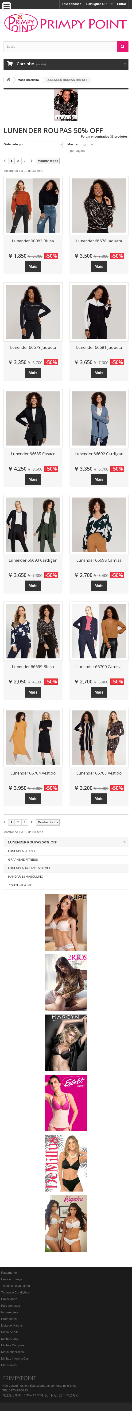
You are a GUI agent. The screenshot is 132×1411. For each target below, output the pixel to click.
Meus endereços (12, 1352)
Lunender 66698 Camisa (99, 560)
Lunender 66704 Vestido (33, 773)
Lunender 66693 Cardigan (33, 560)
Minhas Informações (15, 1358)
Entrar (121, 4)
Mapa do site (10, 1332)
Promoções (9, 1319)
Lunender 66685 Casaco (33, 453)
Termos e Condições (15, 1292)
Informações (9, 1312)
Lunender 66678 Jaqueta (99, 241)
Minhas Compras (12, 1345)
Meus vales (9, 1365)
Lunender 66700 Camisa (99, 666)
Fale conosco (71, 4)
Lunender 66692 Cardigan (99, 453)
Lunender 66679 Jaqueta (33, 347)
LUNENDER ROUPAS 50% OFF (29, 868)
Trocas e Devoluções (15, 1286)
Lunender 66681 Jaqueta (99, 347)
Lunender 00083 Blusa (33, 241)
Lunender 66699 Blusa (33, 666)
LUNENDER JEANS (21, 851)
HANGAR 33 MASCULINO (25, 876)
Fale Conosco (10, 1305)
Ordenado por (14, 144)
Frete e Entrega (11, 1279)
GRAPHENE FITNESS (23, 859)
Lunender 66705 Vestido (99, 773)
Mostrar (73, 144)
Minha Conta (10, 1338)
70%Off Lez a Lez (19, 885)
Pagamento (9, 1272)
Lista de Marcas (12, 1325)
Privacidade (9, 1299)
